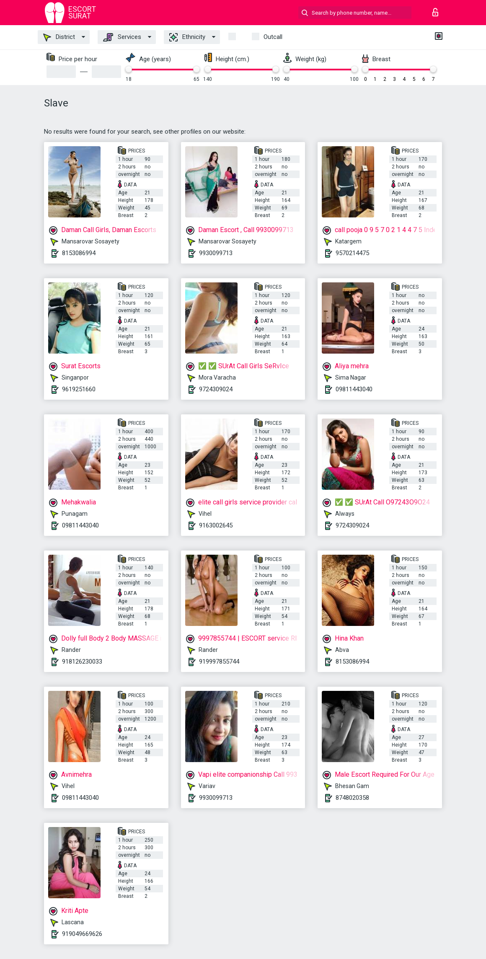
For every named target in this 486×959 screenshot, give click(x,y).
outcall (273, 37)
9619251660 (79, 389)
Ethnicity (187, 37)
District (59, 37)
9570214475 (352, 253)
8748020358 (352, 797)
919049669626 (82, 934)
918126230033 (82, 661)
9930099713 (216, 253)
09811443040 (354, 389)
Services (122, 37)
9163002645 (216, 525)
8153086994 (79, 253)
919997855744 (219, 661)
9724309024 (216, 389)
